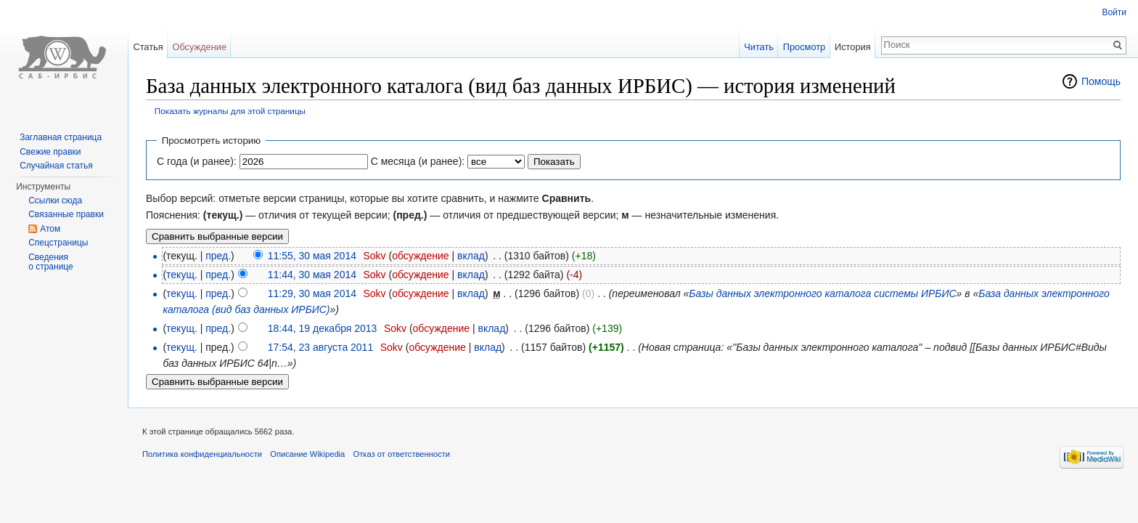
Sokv (374, 256)
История (853, 46)
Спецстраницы (58, 243)
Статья (148, 46)
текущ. (181, 274)
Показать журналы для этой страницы (230, 110)
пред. (218, 256)
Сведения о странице (50, 262)
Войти (1114, 12)
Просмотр (804, 46)
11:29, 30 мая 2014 (312, 293)
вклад (471, 256)
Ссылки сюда (55, 200)
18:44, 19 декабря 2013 (322, 328)
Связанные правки (66, 214)
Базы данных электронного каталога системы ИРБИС (822, 293)
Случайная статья (56, 166)
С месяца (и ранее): (418, 161)
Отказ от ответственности (402, 454)
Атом (50, 229)
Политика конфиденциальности (202, 454)
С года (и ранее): (197, 161)
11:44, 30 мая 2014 (312, 274)
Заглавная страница (61, 137)
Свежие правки (50, 152)
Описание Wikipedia (307, 454)
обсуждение (420, 256)
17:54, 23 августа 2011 (321, 347)
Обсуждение (199, 46)
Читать (759, 46)
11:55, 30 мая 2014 (312, 256)
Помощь (1101, 81)
